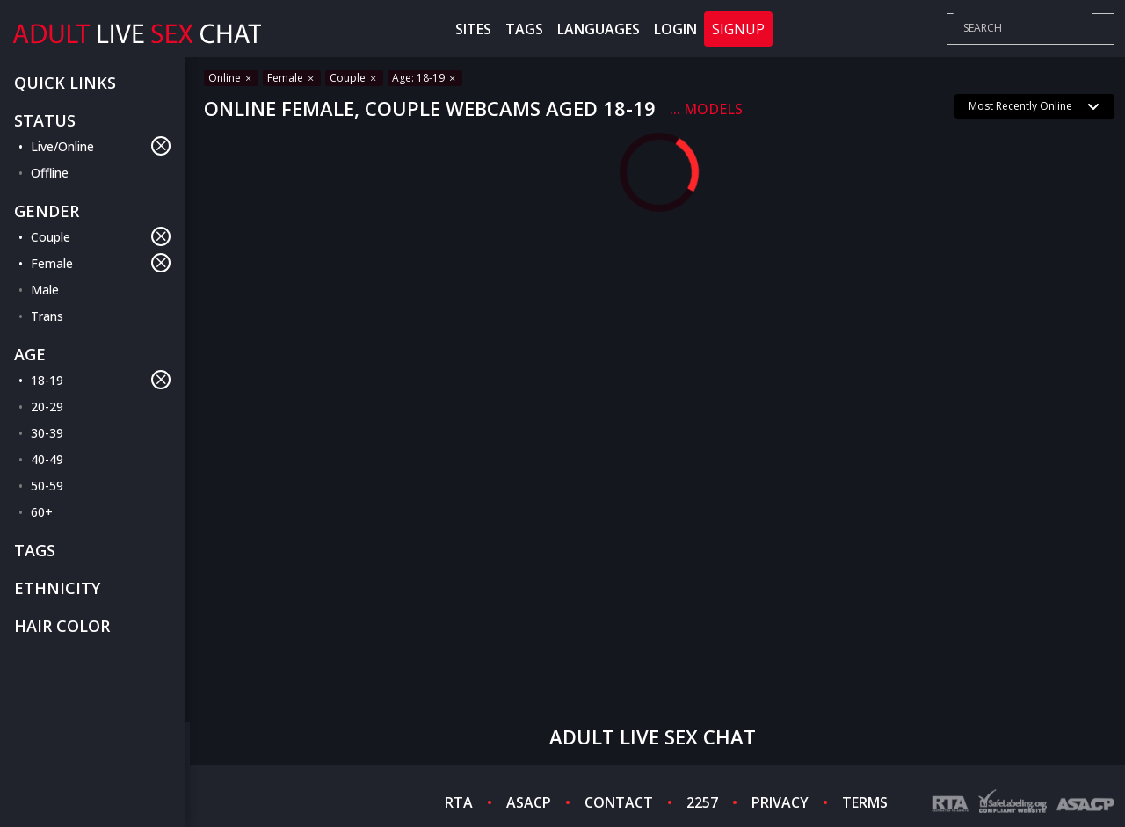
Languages (598, 29)
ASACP (528, 802)
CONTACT (618, 802)
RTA (459, 802)
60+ (42, 512)
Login (675, 29)
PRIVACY (780, 802)
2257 (702, 802)
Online (231, 77)
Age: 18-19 (425, 77)
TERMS (865, 802)
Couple (101, 236)
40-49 (47, 459)
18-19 (101, 379)
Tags (524, 29)
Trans (47, 316)
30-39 (47, 432)
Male (45, 289)
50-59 (47, 485)
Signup (738, 29)
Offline (50, 172)
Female (101, 262)
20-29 (47, 406)
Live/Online (101, 146)
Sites (473, 29)
